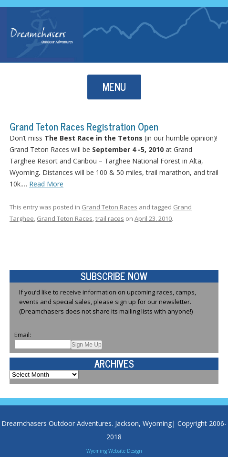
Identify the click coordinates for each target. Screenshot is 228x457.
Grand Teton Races (109, 207)
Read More (46, 183)
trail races (109, 218)
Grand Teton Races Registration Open (84, 126)
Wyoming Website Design (114, 450)
